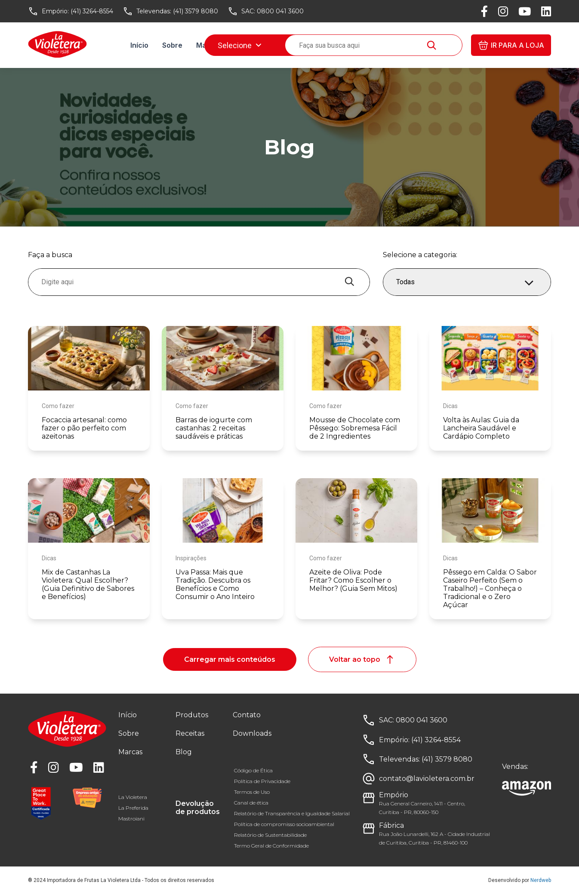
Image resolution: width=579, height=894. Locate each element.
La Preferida (133, 808)
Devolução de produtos (198, 807)
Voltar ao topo (362, 659)
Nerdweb (540, 880)
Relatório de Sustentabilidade (270, 835)
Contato (247, 715)
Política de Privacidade (262, 781)
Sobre (172, 45)
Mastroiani (131, 818)
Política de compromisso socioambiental (284, 824)
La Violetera (132, 797)
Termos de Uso (252, 792)
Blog (286, 45)
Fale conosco (331, 45)
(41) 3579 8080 (195, 11)
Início (139, 45)
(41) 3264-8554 (92, 11)
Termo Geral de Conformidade (271, 845)
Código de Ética (253, 770)
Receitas (250, 45)
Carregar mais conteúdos (229, 659)
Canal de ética (251, 802)
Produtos (192, 715)
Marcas (209, 45)
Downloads (386, 45)
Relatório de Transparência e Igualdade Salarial (292, 813)
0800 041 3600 (280, 11)
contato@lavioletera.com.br (426, 778)
